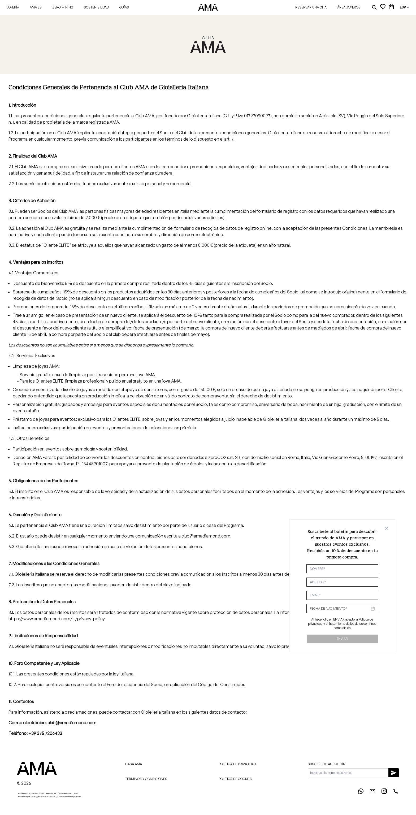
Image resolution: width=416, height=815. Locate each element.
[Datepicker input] (342, 608)
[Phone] (396, 792)
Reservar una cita (311, 7)
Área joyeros (349, 7)
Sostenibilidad (96, 7)
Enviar (342, 639)
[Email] (372, 792)
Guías (124, 7)
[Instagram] (384, 792)
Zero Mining (62, 7)
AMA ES (36, 7)
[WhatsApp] (361, 792)
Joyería (12, 7)
